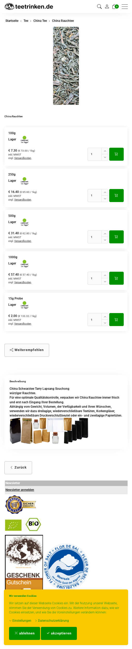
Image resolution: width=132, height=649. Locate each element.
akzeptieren (58, 633)
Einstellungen (20, 620)
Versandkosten (22, 158)
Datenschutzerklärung (52, 620)
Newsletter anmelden (19, 490)
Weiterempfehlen (27, 350)
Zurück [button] (18, 467)
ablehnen (24, 633)
